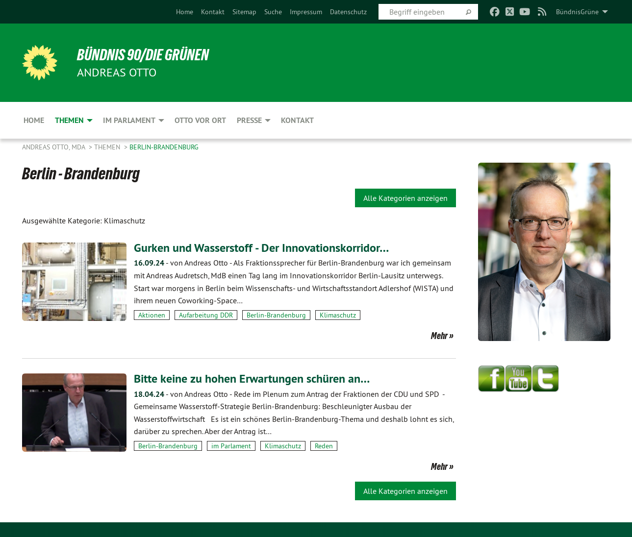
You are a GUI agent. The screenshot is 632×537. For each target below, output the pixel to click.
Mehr (439, 335)
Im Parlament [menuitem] (129, 120)
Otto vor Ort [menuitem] (200, 120)
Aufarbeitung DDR (206, 315)
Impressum (306, 11)
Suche (273, 11)
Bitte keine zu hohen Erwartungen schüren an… (252, 378)
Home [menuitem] (34, 120)
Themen (108, 147)
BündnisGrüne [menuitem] (577, 11)
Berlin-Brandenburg (164, 147)
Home (184, 11)
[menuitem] (184, 12)
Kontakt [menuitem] (297, 120)
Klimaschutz (338, 315)
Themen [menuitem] (69, 120)
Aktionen (151, 315)
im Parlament (231, 445)
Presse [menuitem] (249, 120)
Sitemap (244, 11)
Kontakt (213, 11)
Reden (324, 445)
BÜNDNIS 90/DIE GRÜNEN (143, 55)
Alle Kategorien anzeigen (405, 198)
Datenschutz (348, 11)
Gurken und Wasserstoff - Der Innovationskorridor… (261, 247)
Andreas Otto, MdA (54, 147)
